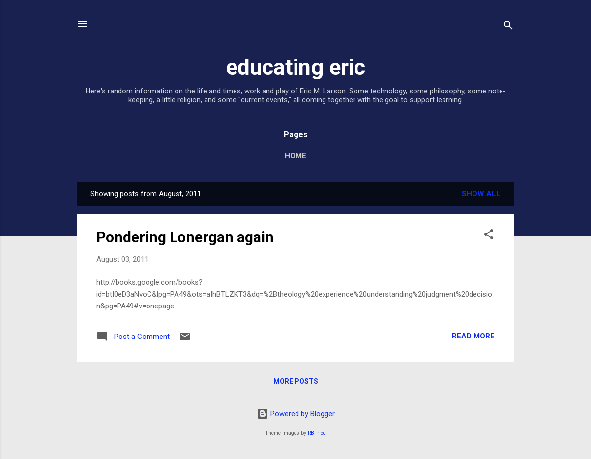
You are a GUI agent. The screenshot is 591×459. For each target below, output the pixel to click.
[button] (489, 236)
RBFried (317, 433)
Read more (473, 336)
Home (295, 156)
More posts (295, 381)
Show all (481, 193)
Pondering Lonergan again (185, 236)
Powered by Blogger (296, 413)
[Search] (508, 27)
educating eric (295, 67)
